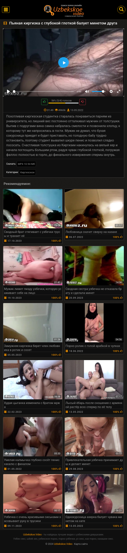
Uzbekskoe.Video (32, 534)
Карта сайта (81, 544)
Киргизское (27, 172)
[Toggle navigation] (6, 9)
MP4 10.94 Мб (26, 163)
